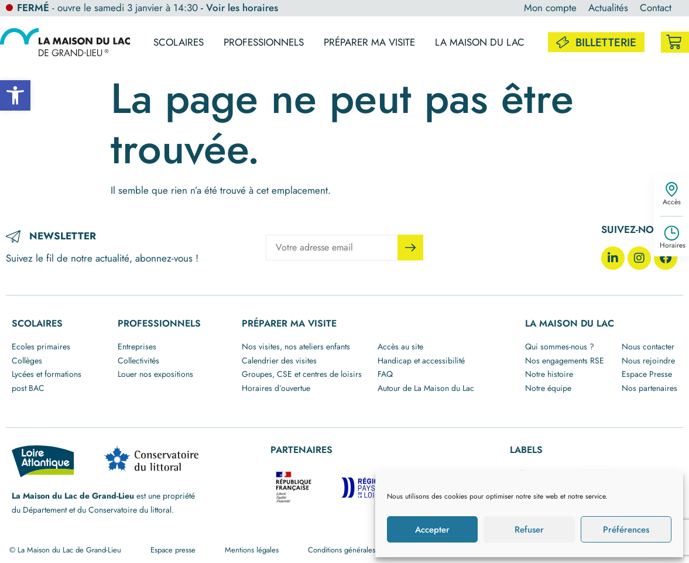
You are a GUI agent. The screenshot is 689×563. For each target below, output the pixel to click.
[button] (15, 95)
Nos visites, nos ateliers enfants (296, 346)
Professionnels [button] (264, 42)
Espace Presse (647, 374)
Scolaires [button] (178, 42)
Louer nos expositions (155, 374)
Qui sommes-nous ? (559, 346)
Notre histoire (549, 374)
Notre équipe (548, 388)
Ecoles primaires (41, 346)
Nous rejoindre (648, 360)
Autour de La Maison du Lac (426, 388)
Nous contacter (648, 346)
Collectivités (138, 360)
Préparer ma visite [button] (369, 42)
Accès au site (400, 346)
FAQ (385, 374)
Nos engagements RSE (564, 360)
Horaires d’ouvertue (276, 388)
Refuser (529, 529)
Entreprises (137, 346)
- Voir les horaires (239, 8)
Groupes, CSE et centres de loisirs (302, 374)
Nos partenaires (649, 388)
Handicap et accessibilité (421, 360)
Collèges (27, 360)
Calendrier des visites (279, 360)
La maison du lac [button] (480, 42)
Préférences (626, 529)
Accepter (432, 529)
